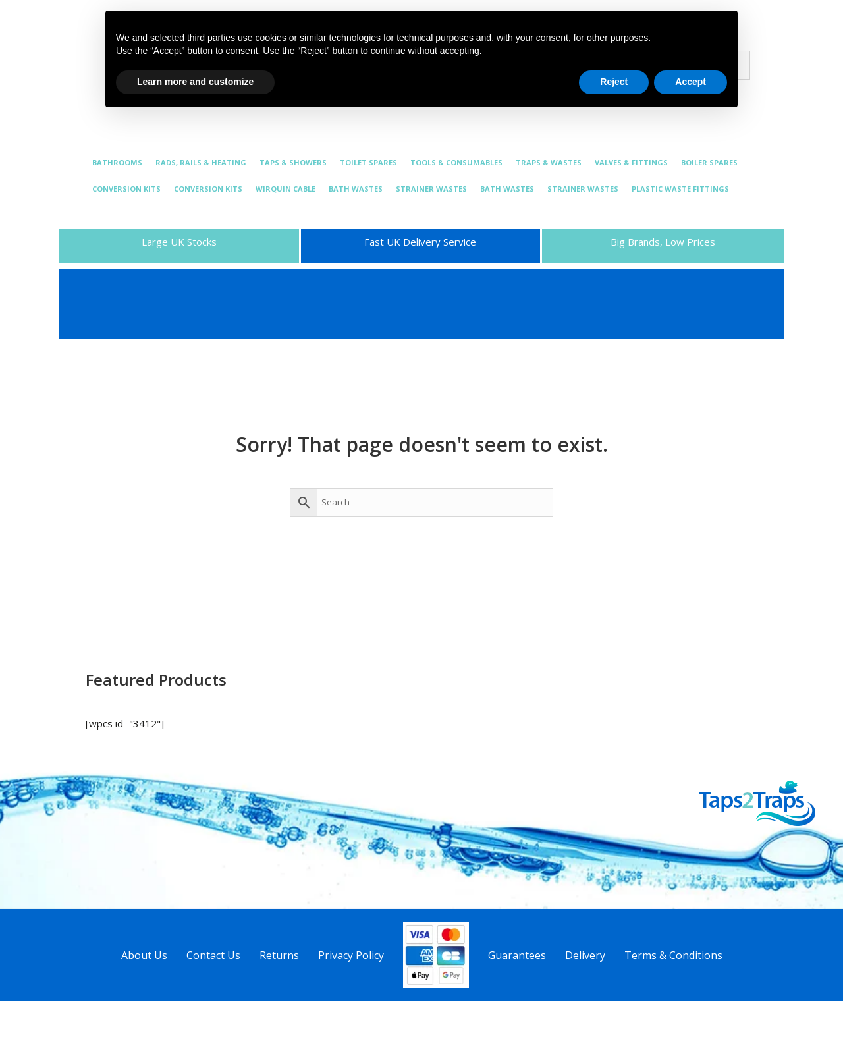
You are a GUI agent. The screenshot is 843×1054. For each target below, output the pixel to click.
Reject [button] (614, 81)
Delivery (585, 955)
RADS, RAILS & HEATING (200, 162)
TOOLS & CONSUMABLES (456, 162)
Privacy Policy (351, 955)
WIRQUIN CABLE (285, 189)
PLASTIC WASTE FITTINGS (680, 189)
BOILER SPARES (709, 162)
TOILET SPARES (368, 162)
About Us (144, 955)
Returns (279, 955)
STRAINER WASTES (431, 189)
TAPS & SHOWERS (293, 162)
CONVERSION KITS (126, 189)
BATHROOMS (117, 162)
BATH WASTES (356, 189)
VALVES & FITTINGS (631, 162)
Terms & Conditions (673, 955)
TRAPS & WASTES (549, 162)
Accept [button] (690, 81)
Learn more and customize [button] (195, 81)
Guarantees (517, 955)
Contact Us (213, 955)
